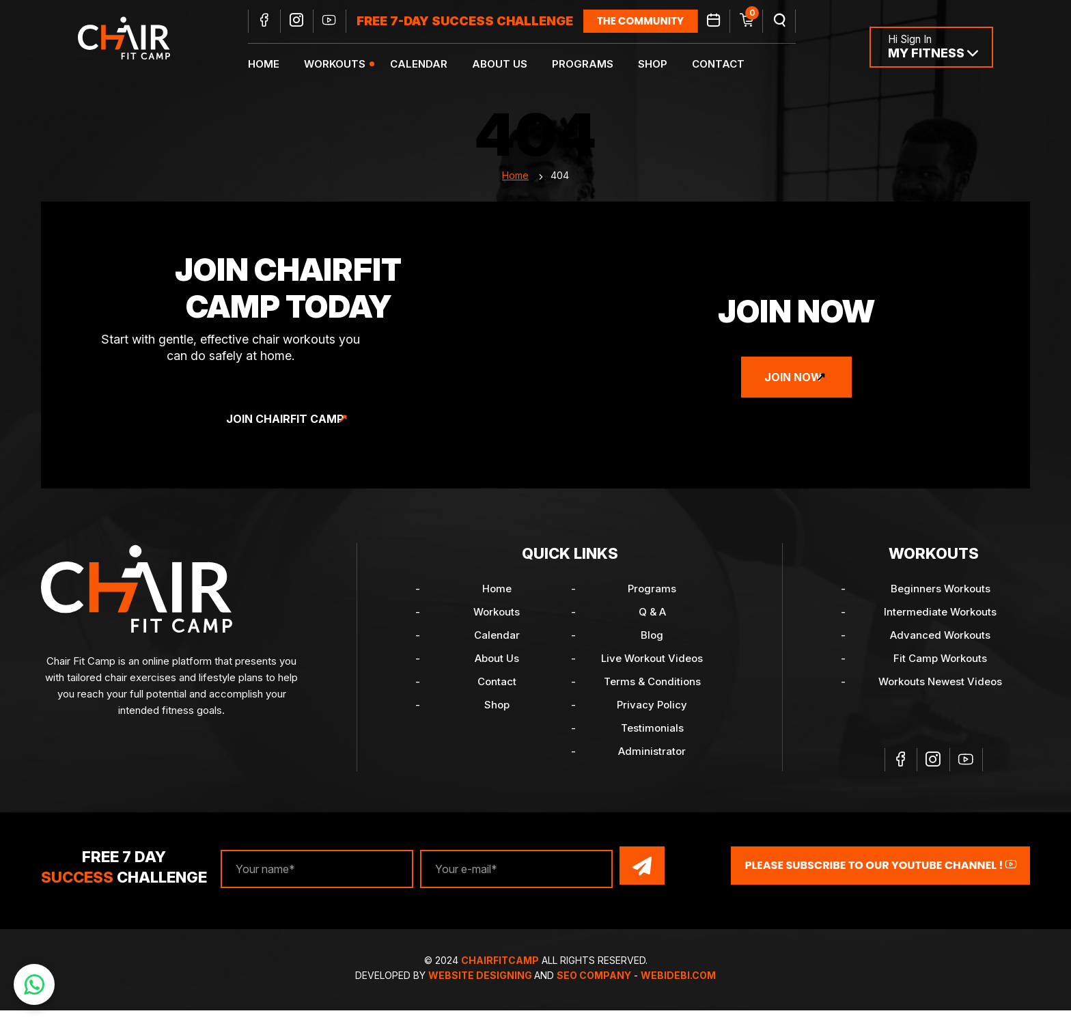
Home (276, 65)
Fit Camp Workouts (940, 673)
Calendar (431, 65)
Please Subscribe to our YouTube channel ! (880, 879)
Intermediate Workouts (940, 626)
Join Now (793, 392)
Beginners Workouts (940, 603)
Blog (652, 650)
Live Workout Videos (652, 673)
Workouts (347, 65)
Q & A (652, 626)
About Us (512, 65)
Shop (665, 65)
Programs (595, 65)
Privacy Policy (652, 719)
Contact (731, 65)
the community (653, 22)
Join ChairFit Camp (285, 434)
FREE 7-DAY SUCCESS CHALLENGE (478, 22)
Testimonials (652, 742)
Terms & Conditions (652, 696)
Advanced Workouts (940, 650)
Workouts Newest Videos (940, 696)
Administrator (652, 766)
